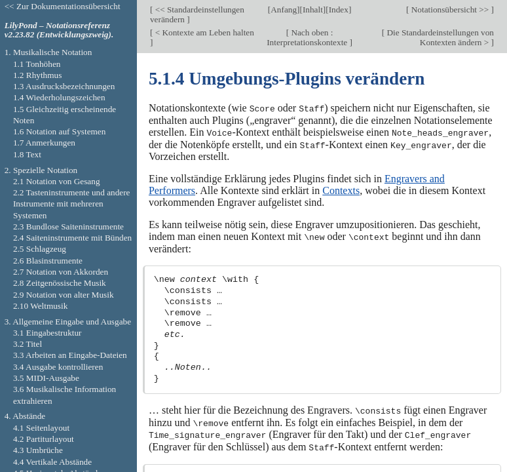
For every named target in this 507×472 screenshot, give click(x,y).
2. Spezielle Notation (41, 170)
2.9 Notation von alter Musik (63, 295)
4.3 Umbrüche (38, 450)
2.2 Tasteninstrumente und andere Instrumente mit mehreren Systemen (71, 203)
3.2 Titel (27, 344)
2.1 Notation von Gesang (56, 181)
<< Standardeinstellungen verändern (197, 14)
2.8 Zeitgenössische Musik (59, 283)
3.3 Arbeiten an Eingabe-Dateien (70, 355)
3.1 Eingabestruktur (47, 333)
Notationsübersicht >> (450, 9)
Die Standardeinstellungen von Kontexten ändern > (439, 37)
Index (338, 9)
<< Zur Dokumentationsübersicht (63, 6)
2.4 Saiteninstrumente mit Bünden (72, 238)
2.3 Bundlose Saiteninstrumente (68, 226)
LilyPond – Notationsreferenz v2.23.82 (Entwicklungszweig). (59, 30)
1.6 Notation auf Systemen (59, 131)
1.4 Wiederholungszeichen (59, 97)
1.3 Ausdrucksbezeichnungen (64, 86)
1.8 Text (27, 154)
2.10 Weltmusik (40, 306)
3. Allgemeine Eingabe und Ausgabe (68, 321)
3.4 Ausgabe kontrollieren (58, 367)
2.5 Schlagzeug (39, 249)
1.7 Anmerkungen (44, 143)
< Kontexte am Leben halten (203, 32)
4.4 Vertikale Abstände (52, 462)
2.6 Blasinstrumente (48, 261)
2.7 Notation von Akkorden (60, 272)
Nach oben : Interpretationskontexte (308, 37)
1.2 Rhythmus (37, 75)
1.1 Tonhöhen (37, 64)
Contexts (341, 189)
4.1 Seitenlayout (41, 428)
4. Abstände (25, 416)
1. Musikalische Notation (48, 52)
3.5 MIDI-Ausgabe (46, 378)
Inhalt (313, 9)
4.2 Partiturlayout (43, 439)
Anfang (284, 9)
